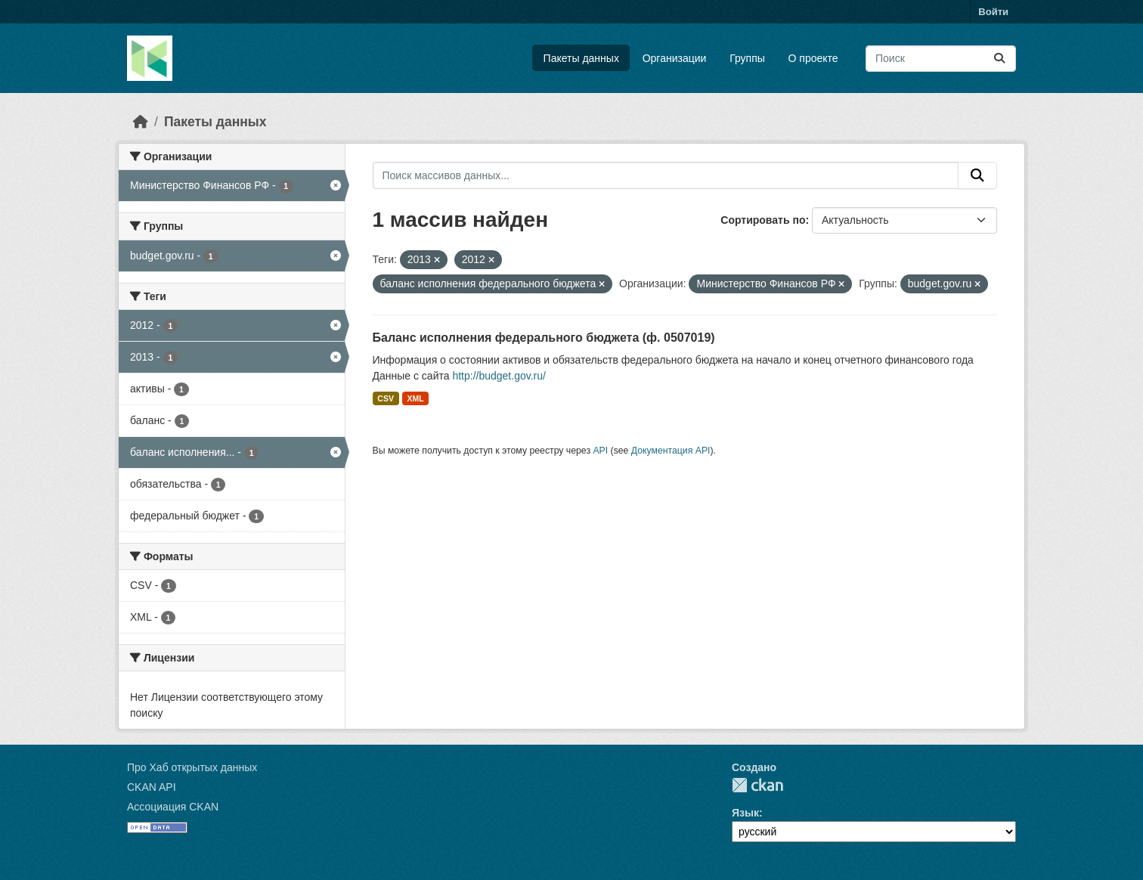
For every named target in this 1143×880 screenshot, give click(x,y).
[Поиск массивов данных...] (941, 58)
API (600, 450)
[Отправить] (999, 58)
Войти (993, 11)
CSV (385, 398)
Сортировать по (762, 220)
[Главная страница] (140, 121)
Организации (675, 58)
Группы (747, 58)
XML (415, 398)
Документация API (671, 450)
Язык (745, 813)
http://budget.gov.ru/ (499, 376)
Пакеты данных (581, 58)
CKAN (757, 785)
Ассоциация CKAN (172, 807)
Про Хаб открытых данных (192, 767)
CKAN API (151, 787)
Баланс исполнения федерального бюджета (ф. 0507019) (544, 337)
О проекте (813, 58)
